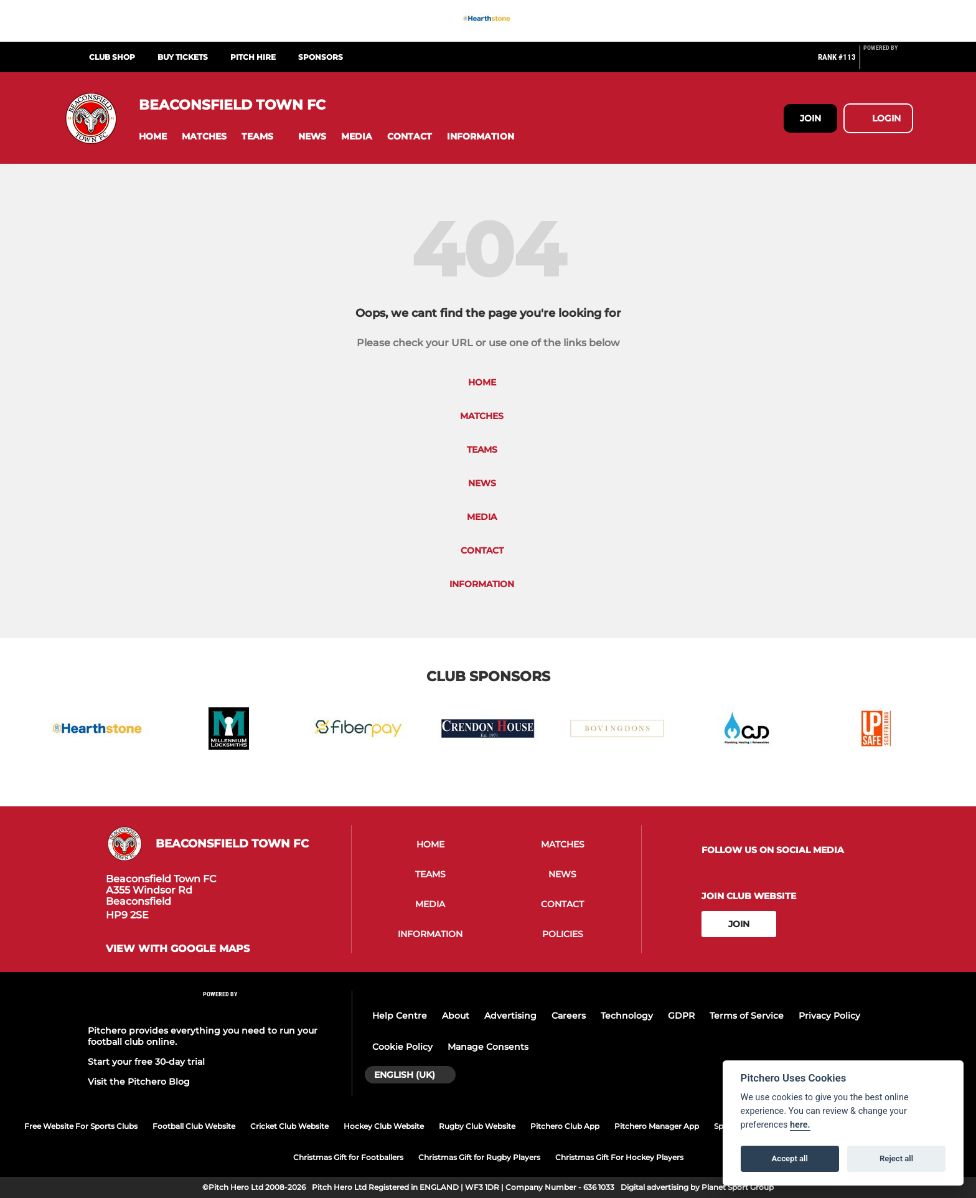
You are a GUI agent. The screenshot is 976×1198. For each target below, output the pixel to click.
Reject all (896, 1158)
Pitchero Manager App (656, 1126)
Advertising (510, 1015)
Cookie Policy (402, 1046)
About (455, 1015)
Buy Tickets (182, 57)
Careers (568, 1015)
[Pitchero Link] (888, 62)
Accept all (790, 1158)
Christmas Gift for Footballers (348, 1157)
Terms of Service (747, 1015)
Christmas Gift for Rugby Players (479, 1157)
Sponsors (320, 57)
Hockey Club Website (384, 1126)
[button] (152, 137)
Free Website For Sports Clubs (81, 1126)
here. (800, 1125)
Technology (627, 1015)
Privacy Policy (829, 1015)
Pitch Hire (253, 57)
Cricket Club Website (289, 1126)
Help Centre (399, 1015)
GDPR (681, 1015)
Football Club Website (193, 1126)
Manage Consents (488, 1046)
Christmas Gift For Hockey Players (619, 1157)
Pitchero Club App (564, 1126)
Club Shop (112, 57)
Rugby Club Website (477, 1126)
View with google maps (178, 949)
